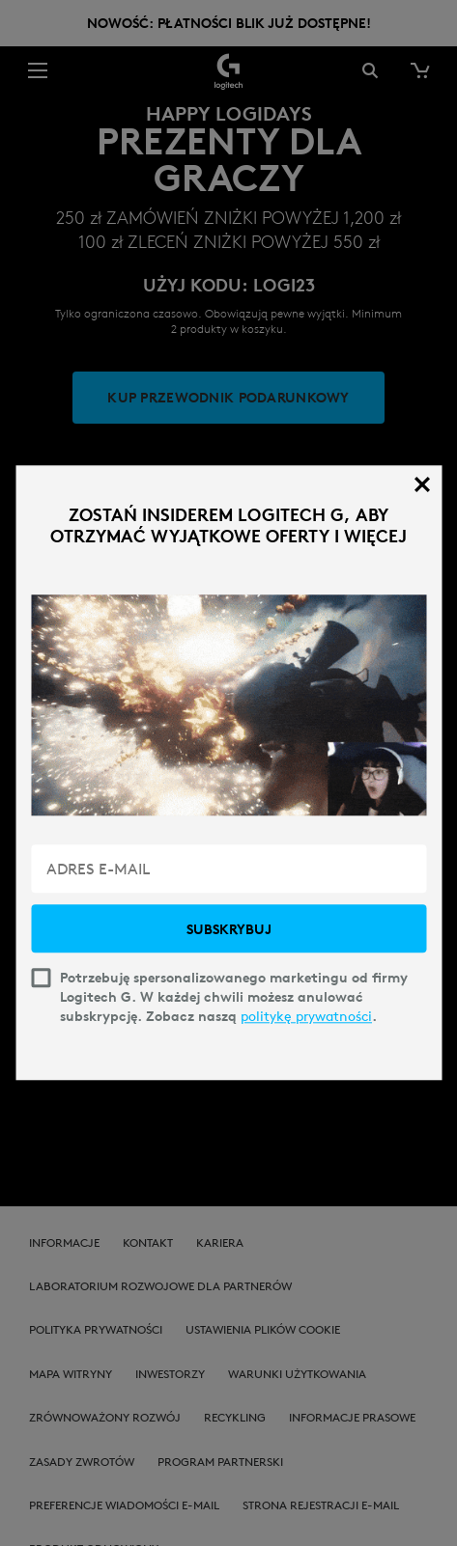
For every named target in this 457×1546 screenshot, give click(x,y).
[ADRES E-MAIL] (228, 869)
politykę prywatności (306, 1017)
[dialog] (228, 772)
